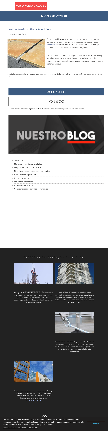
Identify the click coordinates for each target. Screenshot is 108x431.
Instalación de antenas (23, 181)
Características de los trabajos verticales (31, 189)
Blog (32, 29)
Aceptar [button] (96, 424)
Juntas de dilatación (22, 178)
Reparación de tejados (23, 185)
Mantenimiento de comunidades (28, 164)
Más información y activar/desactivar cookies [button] (20, 428)
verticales (51, 45)
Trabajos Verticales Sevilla (18, 29)
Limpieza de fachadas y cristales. (28, 167)
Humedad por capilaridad (25, 174)
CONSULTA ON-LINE (56, 92)
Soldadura (18, 160)
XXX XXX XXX (56, 101)
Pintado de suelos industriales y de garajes (32, 171)
